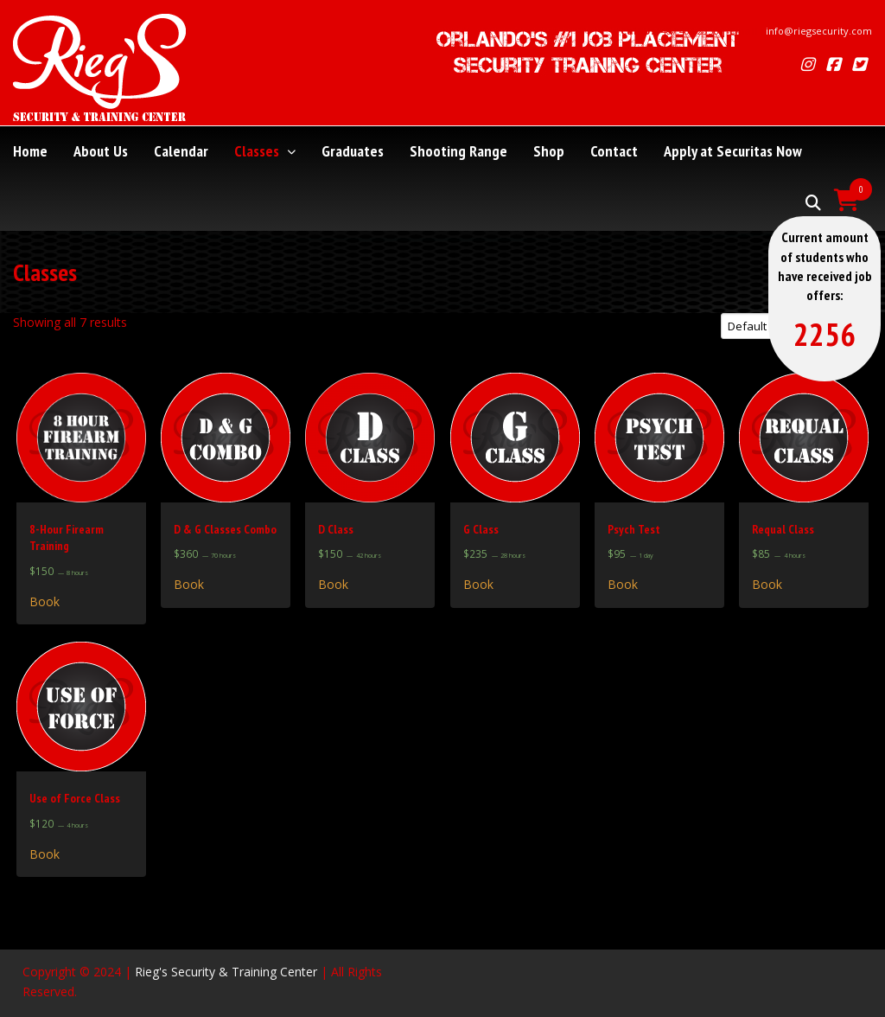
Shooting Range (458, 151)
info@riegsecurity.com (819, 30)
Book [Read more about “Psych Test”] (623, 585)
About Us (100, 151)
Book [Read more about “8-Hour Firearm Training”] (44, 602)
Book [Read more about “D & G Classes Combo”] (189, 585)
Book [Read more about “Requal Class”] (767, 585)
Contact (614, 151)
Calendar (181, 151)
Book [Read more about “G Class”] (478, 585)
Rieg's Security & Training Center (226, 971)
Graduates (353, 151)
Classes (265, 151)
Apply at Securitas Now (733, 151)
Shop (548, 151)
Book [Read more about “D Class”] (333, 585)
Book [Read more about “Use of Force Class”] (44, 854)
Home (30, 151)
